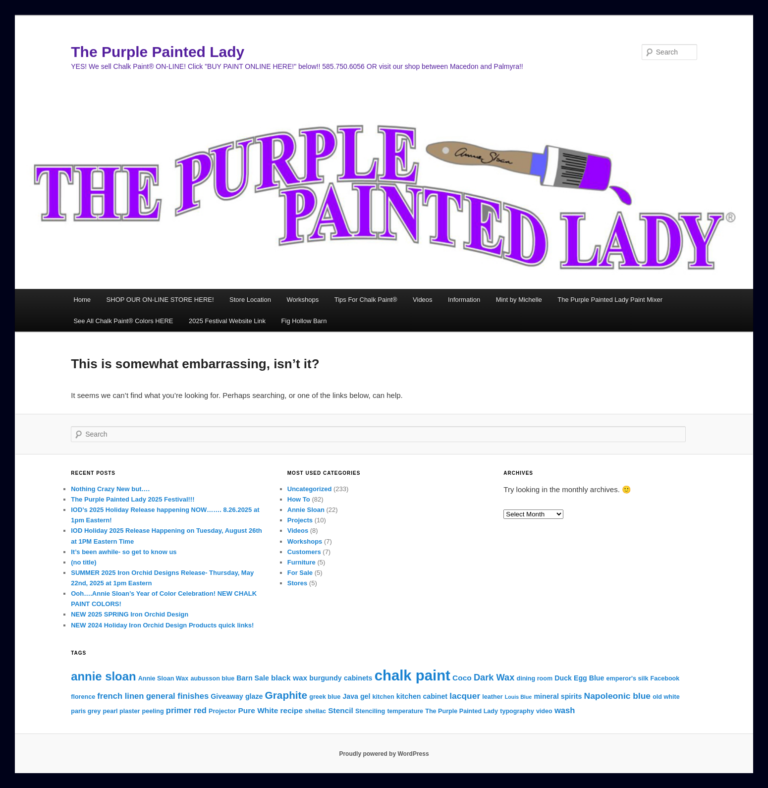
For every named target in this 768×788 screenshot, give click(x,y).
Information (464, 299)
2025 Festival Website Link (227, 321)
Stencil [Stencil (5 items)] (340, 710)
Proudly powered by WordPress (384, 753)
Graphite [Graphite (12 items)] (286, 695)
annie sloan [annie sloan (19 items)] (103, 676)
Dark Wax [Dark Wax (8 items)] (494, 677)
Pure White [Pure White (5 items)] (258, 710)
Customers (304, 552)
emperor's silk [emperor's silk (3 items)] (627, 678)
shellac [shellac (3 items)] (315, 711)
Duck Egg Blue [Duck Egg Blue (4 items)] (579, 678)
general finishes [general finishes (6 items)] (177, 696)
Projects (300, 520)
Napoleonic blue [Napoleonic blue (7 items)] (617, 696)
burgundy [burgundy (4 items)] (325, 678)
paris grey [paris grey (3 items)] (86, 711)
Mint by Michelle (519, 299)
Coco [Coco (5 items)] (462, 678)
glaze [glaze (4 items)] (254, 696)
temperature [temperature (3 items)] (405, 711)
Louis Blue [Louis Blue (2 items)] (518, 697)
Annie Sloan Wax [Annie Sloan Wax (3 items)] (163, 678)
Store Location (250, 299)
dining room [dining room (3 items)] (534, 678)
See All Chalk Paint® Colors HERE (123, 321)
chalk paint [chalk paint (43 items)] (412, 675)
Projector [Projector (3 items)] (222, 711)
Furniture (301, 562)
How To (298, 499)
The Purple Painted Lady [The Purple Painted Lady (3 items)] (461, 711)
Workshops (302, 299)
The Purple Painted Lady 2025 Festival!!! (132, 499)
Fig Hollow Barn (304, 321)
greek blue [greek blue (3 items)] (324, 696)
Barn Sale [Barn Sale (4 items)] (252, 678)
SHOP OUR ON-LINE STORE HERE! (160, 299)
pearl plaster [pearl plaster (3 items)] (121, 711)
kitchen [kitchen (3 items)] (383, 696)
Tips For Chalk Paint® (365, 299)
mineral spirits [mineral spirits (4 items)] (558, 696)
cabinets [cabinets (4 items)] (358, 678)
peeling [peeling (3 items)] (153, 711)
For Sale (300, 572)
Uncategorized (309, 489)
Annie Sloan (306, 509)
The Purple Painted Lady (157, 52)
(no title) (83, 562)
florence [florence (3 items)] (83, 696)
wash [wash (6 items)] (564, 710)
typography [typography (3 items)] (517, 711)
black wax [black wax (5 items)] (289, 678)
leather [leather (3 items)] (492, 696)
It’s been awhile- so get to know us (123, 552)
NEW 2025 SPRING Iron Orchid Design (129, 614)
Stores (297, 583)
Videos (423, 299)
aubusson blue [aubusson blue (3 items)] (212, 678)
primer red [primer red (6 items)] (186, 710)
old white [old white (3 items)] (666, 696)
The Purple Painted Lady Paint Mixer (609, 299)
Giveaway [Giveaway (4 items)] (227, 696)
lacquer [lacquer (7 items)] (464, 696)
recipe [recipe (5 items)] (291, 710)
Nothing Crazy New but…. (110, 489)
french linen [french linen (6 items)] (120, 696)
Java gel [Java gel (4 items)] (356, 696)
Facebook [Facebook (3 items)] (665, 678)
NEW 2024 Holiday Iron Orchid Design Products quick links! (162, 625)
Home (82, 299)
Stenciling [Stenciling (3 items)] (370, 711)
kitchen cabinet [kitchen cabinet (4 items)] (421, 696)
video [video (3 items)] (544, 711)
